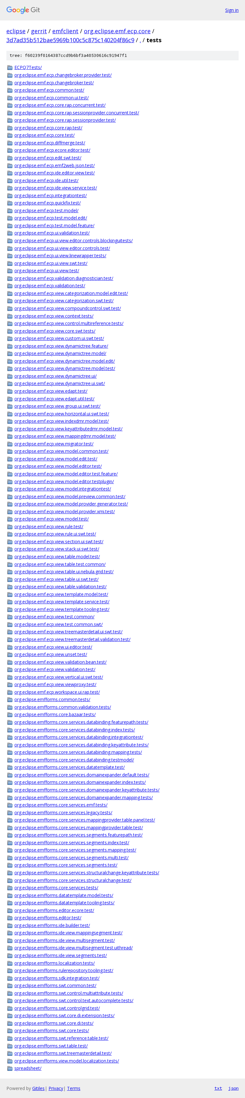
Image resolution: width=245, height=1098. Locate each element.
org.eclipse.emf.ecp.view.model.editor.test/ (58, 466)
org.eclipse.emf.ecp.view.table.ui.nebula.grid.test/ (64, 571)
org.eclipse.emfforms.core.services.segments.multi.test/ (71, 857)
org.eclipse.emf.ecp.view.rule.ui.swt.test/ (55, 534)
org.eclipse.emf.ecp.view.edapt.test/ (50, 391)
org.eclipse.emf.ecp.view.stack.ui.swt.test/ (56, 549)
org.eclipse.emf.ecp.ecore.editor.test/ (52, 150)
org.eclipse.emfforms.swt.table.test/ (51, 1046)
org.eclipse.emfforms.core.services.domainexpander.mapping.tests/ (83, 797)
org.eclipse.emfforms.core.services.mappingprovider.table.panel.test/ (84, 820)
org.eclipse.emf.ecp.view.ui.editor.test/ (53, 647)
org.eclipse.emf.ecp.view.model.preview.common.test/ (69, 496)
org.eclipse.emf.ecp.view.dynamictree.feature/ (61, 346)
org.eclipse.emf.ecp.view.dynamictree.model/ (60, 353)
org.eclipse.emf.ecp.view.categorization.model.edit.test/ (71, 293)
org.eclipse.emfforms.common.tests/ (52, 699)
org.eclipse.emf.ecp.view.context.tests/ (53, 316)
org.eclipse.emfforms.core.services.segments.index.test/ (71, 842)
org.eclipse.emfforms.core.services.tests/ (56, 888)
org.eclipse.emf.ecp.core (117, 31)
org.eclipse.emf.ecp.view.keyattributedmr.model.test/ (68, 429)
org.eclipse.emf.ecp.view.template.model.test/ (61, 594)
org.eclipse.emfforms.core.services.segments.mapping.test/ (75, 850)
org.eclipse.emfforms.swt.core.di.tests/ (53, 1023)
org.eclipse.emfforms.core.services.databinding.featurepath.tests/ (81, 722)
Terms (73, 1088)
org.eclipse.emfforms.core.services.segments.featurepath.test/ (78, 835)
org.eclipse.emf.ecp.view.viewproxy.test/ (55, 684)
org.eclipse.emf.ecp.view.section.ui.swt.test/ (58, 541)
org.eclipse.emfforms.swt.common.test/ (55, 985)
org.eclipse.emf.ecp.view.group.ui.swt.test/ (57, 406)
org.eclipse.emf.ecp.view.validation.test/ (54, 669)
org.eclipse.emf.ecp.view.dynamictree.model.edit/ (64, 361)
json (233, 1088)
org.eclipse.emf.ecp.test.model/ (46, 210)
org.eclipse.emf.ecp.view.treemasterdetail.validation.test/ (72, 639)
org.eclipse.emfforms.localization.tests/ (54, 963)
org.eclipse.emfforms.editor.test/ (47, 918)
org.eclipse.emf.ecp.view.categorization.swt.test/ (64, 301)
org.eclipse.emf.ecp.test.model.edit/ (50, 218)
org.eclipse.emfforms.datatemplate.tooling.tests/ (64, 903)
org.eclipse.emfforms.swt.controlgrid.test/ (57, 1008)
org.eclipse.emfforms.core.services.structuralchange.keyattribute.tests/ (86, 873)
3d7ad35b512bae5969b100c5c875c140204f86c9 (70, 40)
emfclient (65, 31)
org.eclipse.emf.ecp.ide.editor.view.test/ (54, 173)
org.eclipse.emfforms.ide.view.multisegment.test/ (64, 940)
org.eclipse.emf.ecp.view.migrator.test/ (53, 444)
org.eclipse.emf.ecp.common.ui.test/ (51, 98)
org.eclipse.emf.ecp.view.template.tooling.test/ (61, 609)
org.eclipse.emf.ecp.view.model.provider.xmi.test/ (64, 511)
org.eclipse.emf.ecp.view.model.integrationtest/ (62, 489)
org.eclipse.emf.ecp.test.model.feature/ (54, 225)
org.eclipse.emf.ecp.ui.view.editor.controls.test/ (62, 248)
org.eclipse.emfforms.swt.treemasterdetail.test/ (63, 1053)
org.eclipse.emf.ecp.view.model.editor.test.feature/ (66, 474)
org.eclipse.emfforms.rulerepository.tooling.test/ (63, 970)
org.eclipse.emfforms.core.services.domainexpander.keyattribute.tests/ (87, 790)
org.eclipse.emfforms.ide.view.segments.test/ (60, 955)
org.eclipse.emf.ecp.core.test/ (44, 135)
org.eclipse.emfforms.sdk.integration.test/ (57, 978)
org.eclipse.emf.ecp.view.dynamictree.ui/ (55, 376)
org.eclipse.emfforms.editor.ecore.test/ (54, 910)
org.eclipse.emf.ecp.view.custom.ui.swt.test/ (59, 338)
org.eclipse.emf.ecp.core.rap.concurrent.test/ (60, 105)
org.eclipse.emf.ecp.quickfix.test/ (47, 203)
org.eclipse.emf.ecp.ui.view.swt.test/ (50, 263)
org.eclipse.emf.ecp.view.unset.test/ (50, 654)
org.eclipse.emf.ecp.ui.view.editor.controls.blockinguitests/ (73, 240)
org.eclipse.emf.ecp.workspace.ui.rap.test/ (57, 692)
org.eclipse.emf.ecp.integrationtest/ (50, 195)
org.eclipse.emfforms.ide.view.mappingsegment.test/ (68, 933)
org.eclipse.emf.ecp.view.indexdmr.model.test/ (61, 421)
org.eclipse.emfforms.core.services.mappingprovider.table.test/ (78, 827)
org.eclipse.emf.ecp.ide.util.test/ (46, 180)
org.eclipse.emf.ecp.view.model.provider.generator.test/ (71, 504)
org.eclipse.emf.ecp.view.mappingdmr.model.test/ (65, 436)
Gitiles (38, 1088)
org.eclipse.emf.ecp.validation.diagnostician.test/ (63, 278)
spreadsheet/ (27, 1068)
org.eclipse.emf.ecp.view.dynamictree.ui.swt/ (59, 383)
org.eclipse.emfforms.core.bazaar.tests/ (55, 714)
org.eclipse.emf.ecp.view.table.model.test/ (57, 556)
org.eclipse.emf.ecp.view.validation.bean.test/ (60, 662)
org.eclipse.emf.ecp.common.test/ (49, 90)
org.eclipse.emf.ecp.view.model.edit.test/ (55, 459)
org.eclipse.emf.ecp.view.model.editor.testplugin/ (64, 481)
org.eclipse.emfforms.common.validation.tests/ (62, 707)
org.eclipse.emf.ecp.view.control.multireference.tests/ (68, 323)
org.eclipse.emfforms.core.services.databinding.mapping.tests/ (78, 752)
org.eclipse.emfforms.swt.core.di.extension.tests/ (64, 1015)
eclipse (16, 31)
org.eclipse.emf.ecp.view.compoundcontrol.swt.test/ (67, 308)
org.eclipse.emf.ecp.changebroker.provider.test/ (63, 75)
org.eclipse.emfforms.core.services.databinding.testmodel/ (74, 760)
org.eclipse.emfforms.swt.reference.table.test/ (61, 1038)
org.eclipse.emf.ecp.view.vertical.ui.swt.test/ (58, 677)
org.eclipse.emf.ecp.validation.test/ (49, 285)
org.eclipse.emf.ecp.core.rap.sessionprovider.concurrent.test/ (76, 113)
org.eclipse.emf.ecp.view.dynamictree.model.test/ (64, 368)
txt (218, 1088)
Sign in (232, 10)
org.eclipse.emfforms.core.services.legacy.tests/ (63, 812)
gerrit (39, 31)
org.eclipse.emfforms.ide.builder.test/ (52, 925)
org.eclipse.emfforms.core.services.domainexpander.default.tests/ (81, 775)
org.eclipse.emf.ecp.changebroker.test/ (54, 83)
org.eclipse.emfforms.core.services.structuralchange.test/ (72, 880)
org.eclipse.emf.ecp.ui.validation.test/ (52, 233)
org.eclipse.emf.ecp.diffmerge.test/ (49, 143)
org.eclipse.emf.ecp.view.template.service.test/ (61, 602)
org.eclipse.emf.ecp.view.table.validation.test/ (60, 587)
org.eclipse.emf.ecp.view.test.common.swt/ (58, 624)
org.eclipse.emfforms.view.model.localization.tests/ (66, 1061)
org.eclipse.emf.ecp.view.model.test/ (51, 519)
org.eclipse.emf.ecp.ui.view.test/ (46, 270)
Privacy (55, 1088)
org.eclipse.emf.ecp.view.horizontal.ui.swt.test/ (61, 414)
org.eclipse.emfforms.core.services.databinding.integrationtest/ (78, 737)
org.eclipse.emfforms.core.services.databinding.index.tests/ (74, 730)
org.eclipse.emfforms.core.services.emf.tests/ (61, 805)
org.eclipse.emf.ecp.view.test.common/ (54, 617)
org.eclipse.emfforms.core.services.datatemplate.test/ (69, 767)
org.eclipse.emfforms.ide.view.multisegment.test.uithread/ (73, 948)
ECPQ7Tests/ (28, 67)
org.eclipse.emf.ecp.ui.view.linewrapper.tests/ (60, 255)
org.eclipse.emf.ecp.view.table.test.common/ (60, 564)
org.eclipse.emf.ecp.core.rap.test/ (48, 128)
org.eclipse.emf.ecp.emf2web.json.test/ (54, 165)
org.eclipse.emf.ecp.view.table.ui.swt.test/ (56, 579)
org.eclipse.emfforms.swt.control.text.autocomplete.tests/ (73, 1000)
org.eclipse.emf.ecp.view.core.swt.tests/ (54, 331)
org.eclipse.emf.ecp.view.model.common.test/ (61, 451)
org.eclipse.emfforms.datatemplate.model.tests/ (63, 895)
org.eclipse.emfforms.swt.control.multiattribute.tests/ (68, 993)
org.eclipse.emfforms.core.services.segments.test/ (65, 865)
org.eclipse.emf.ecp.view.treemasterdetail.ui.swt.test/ (68, 632)
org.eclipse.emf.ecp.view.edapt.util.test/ (54, 399)
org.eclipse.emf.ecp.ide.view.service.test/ (55, 188)
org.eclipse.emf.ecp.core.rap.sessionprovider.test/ (65, 120)
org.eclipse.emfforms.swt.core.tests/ (51, 1030)
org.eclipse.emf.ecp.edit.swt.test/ (47, 158)
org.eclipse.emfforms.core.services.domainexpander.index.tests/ (80, 782)
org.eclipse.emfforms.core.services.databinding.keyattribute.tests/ (81, 745)
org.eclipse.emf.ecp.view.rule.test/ (48, 526)
